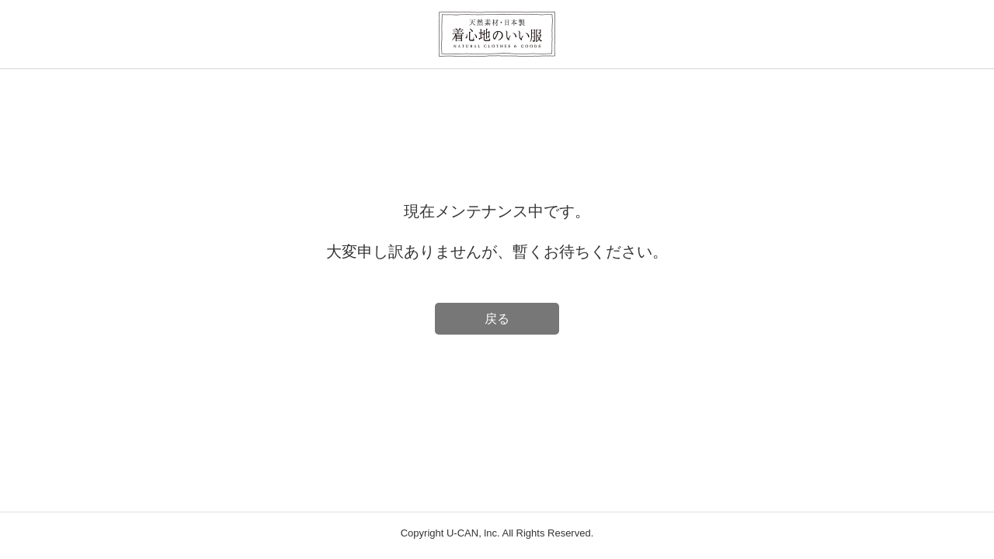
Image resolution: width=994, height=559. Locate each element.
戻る (497, 318)
